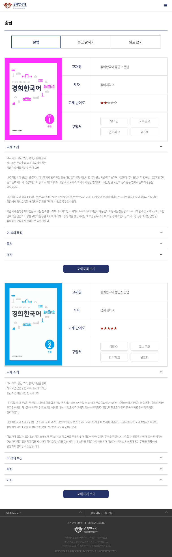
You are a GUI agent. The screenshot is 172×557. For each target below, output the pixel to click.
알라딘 (114, 121)
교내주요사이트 (13, 513)
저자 (10, 254)
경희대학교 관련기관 (101, 513)
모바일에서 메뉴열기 (165, 6)
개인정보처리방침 (74, 523)
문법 (36, 42)
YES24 (144, 132)
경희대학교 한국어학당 (15, 6)
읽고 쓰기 (136, 42)
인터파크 (114, 132)
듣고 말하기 (85, 42)
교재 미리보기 (86, 268)
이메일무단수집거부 (96, 523)
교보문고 (144, 121)
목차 (10, 243)
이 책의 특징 (15, 232)
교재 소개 (13, 147)
